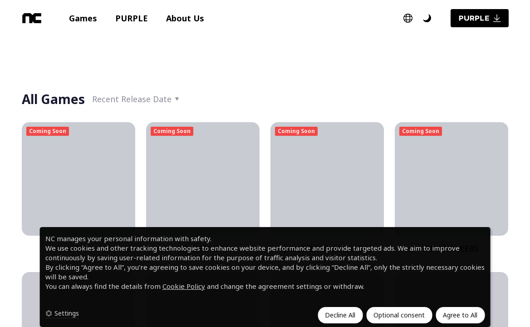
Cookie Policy (183, 286)
